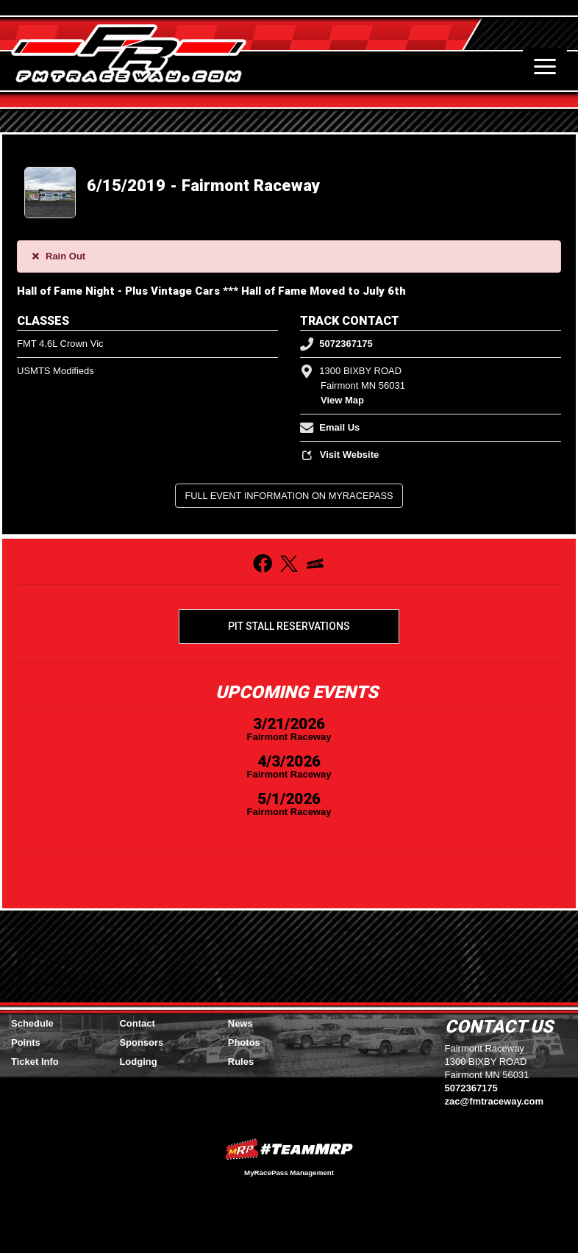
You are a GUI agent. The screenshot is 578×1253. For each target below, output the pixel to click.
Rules (241, 1061)
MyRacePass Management (289, 1172)
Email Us (330, 427)
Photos (244, 1042)
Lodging (138, 1061)
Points (25, 1042)
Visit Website (339, 454)
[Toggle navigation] (545, 66)
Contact (136, 1023)
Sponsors (141, 1042)
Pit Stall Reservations (289, 626)
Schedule (32, 1023)
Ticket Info (35, 1061)
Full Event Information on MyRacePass (289, 495)
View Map (342, 400)
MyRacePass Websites (289, 1149)
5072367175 (336, 343)
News (240, 1023)
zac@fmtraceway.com (494, 1101)
